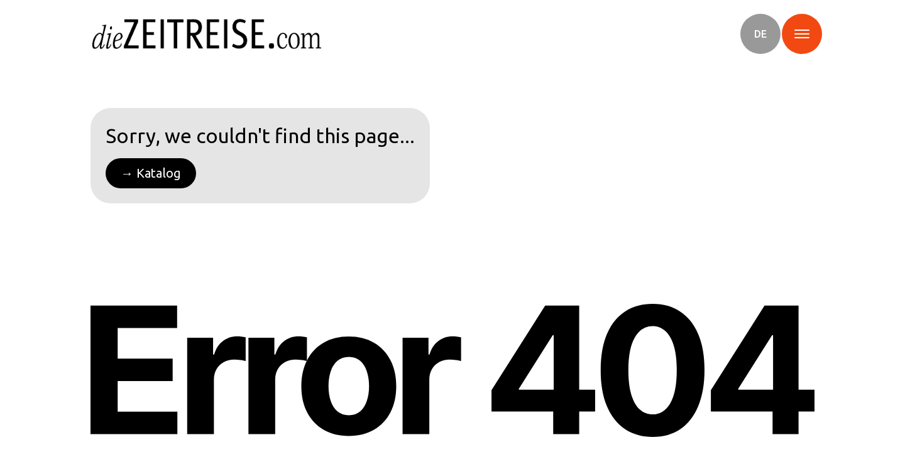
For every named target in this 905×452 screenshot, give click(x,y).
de (760, 34)
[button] (760, 34)
